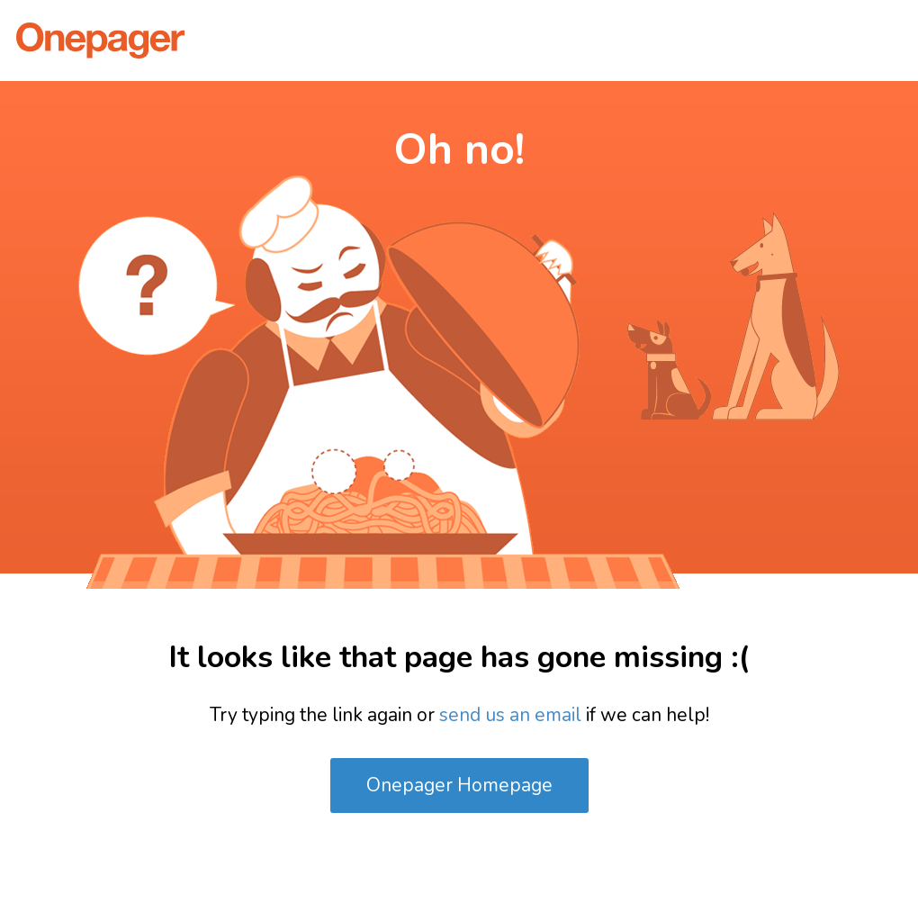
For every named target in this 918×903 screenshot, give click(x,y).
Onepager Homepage (459, 785)
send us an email (510, 714)
